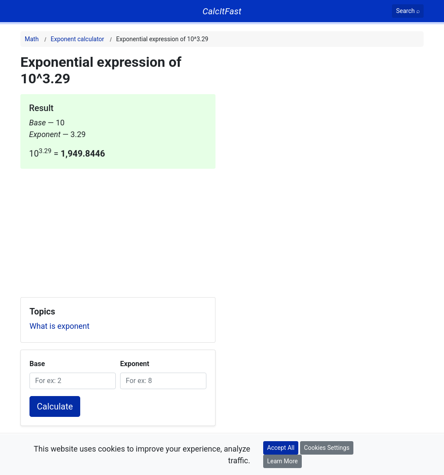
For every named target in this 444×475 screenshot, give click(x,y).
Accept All (280, 447)
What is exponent (59, 326)
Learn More (282, 461)
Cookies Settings (326, 447)
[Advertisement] (117, 229)
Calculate (55, 406)
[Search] (408, 11)
